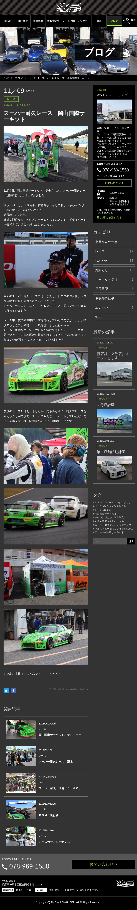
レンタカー (83, 21)
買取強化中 (53, 21)
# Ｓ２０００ (24, 105)
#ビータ (97, 506)
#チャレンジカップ (104, 517)
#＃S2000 (127, 528)
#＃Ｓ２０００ (118, 506)
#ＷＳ (106, 506)
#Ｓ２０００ (100, 502)
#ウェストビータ (102, 528)
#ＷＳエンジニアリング (121, 502)
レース (32, 78)
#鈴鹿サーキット (114, 532)
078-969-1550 (29, 866)
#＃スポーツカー (117, 521)
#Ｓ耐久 (119, 517)
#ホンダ (126, 524)
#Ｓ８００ (116, 524)
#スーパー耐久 (101, 524)
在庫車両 (38, 21)
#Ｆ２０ (97, 510)
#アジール (99, 532)
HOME (7, 21)
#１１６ (117, 528)
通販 (99, 21)
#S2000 (107, 510)
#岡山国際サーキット (105, 513)
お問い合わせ (129, 21)
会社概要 (23, 21)
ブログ (114, 20)
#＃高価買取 (100, 521)
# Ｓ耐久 (8, 105)
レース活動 (68, 21)
